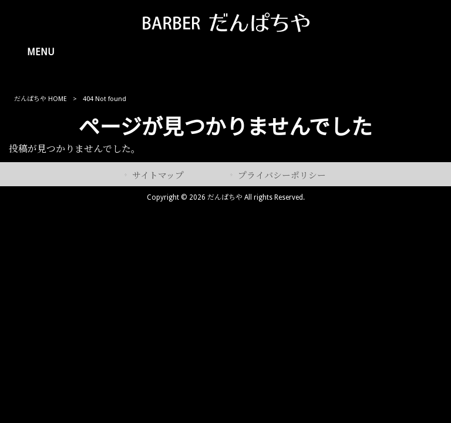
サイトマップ (158, 175)
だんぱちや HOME (40, 99)
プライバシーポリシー (282, 175)
